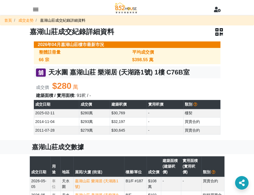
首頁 (8, 20)
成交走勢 (26, 20)
